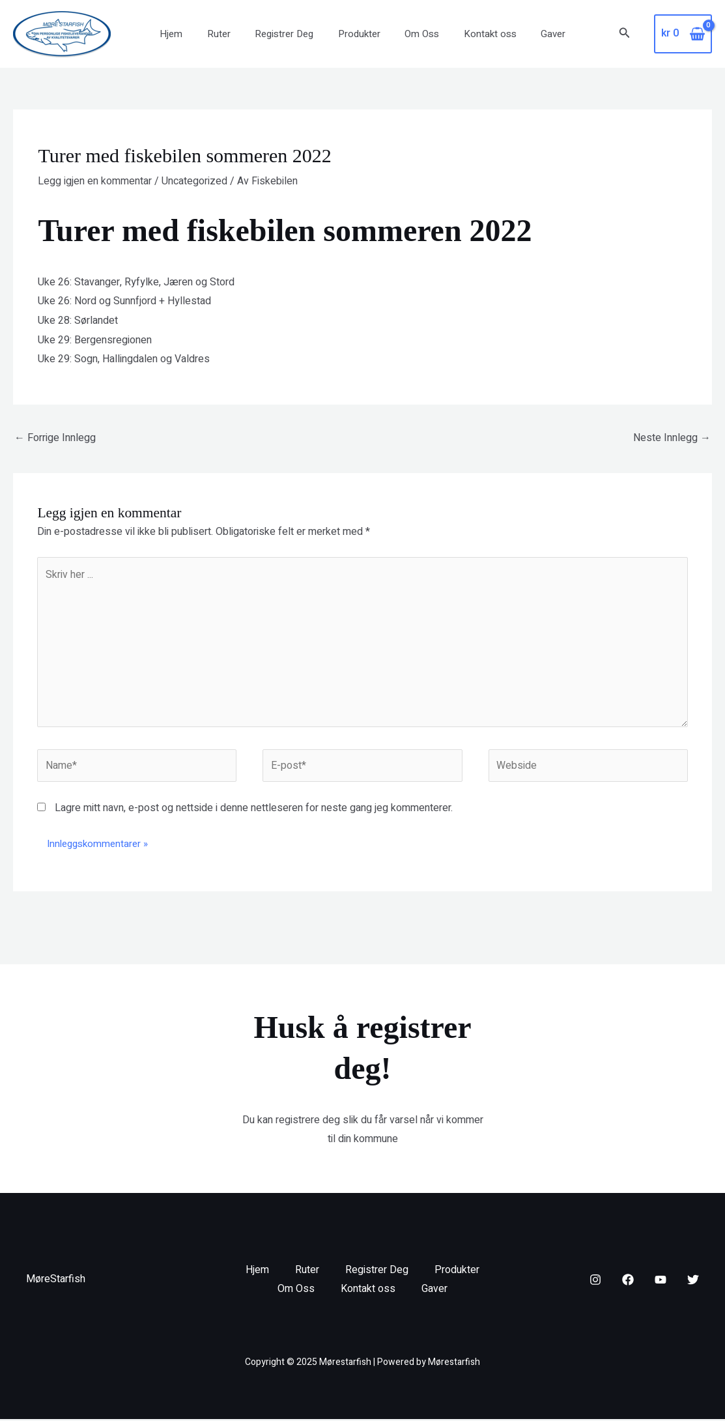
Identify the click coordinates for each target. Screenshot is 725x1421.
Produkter (359, 34)
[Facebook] (628, 1282)
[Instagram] (595, 1282)
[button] (625, 34)
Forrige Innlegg (55, 438)
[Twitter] (693, 1282)
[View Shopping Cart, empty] (683, 33)
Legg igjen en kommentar (95, 181)
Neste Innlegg (672, 438)
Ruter (228, 34)
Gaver (538, 34)
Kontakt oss (480, 34)
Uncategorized (194, 181)
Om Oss (417, 34)
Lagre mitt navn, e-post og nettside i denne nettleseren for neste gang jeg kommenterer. (254, 810)
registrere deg (308, 1122)
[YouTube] (660, 1282)
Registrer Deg (289, 34)
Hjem (186, 34)
